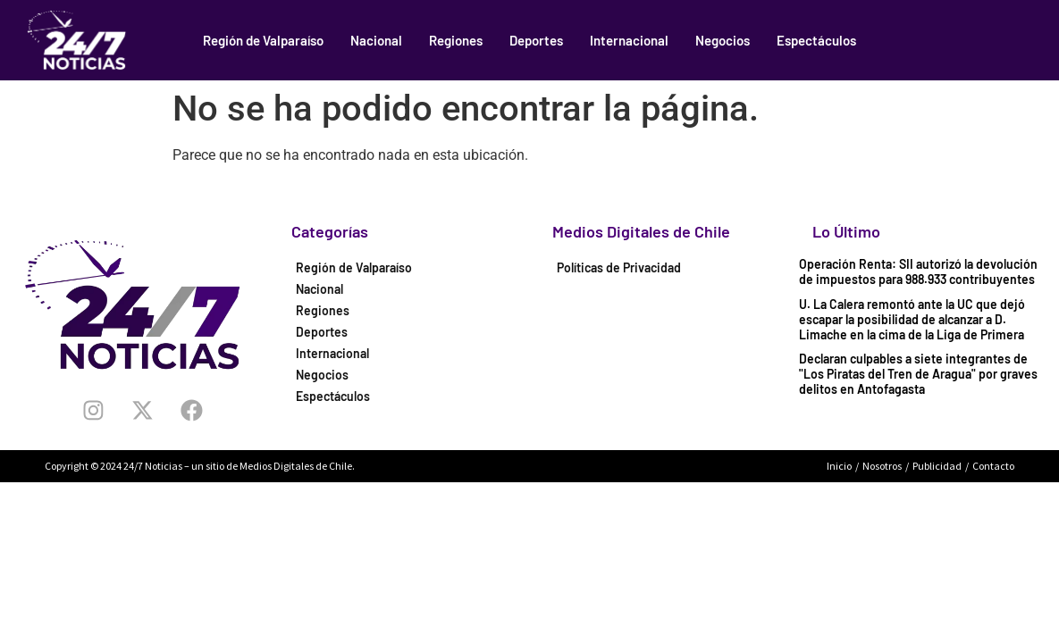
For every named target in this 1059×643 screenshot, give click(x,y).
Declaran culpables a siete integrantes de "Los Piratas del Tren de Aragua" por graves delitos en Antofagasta (918, 374)
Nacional (376, 40)
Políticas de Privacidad (619, 267)
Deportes (536, 40)
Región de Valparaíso (263, 40)
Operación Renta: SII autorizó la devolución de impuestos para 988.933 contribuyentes (918, 271)
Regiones (456, 40)
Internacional (629, 40)
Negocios (722, 40)
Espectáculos (816, 40)
